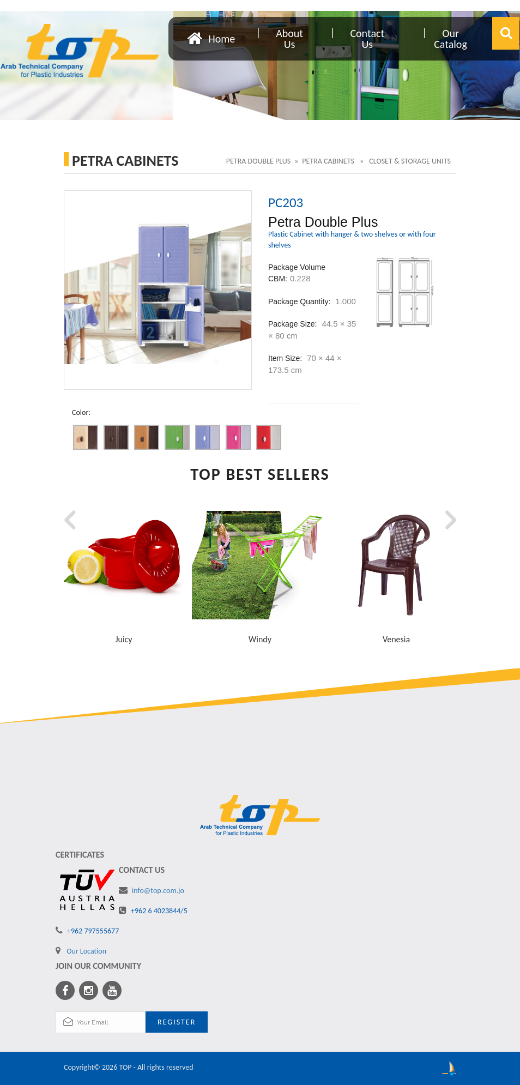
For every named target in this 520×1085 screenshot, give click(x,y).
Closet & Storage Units (409, 161)
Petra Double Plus (258, 161)
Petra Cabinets (329, 161)
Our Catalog (450, 39)
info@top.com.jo (158, 890)
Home (221, 38)
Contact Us (367, 39)
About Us (289, 39)
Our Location (86, 951)
